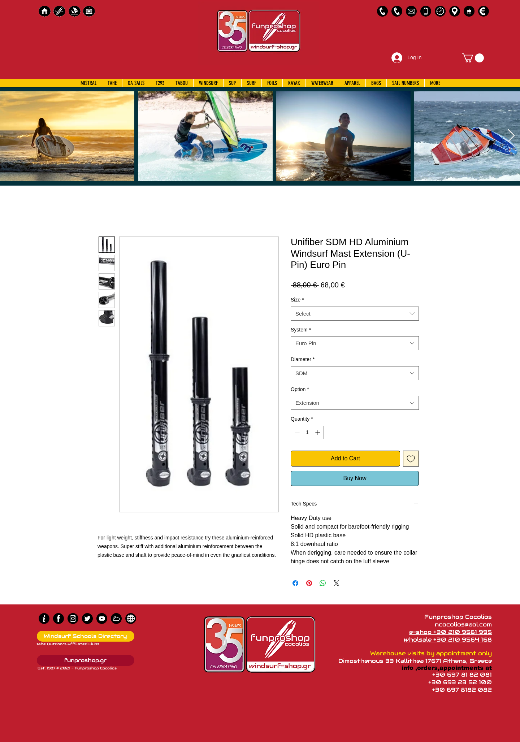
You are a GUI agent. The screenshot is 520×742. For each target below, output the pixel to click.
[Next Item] (511, 136)
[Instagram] (73, 618)
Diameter (303, 359)
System (301, 330)
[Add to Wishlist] (411, 459)
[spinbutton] (307, 432)
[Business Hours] (440, 11)
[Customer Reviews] (469, 11)
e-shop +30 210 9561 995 (450, 632)
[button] (473, 57)
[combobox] (355, 314)
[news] (130, 618)
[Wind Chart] (116, 618)
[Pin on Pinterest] (309, 583)
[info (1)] (44, 618)
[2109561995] (382, 11)
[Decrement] (296, 432)
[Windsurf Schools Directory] (85, 636)
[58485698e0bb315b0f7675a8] (411, 11)
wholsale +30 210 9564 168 (448, 639)
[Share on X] (336, 583)
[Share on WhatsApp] (322, 583)
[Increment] (318, 432)
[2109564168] (396, 11)
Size (297, 300)
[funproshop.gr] (85, 660)
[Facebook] (58, 618)
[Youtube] (101, 618)
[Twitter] (87, 618)
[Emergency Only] (425, 11)
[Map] (454, 11)
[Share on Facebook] (295, 583)
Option (300, 389)
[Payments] (483, 11)
